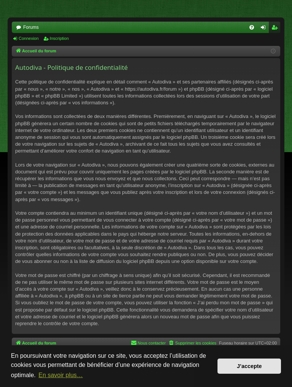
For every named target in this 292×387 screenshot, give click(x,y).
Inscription (59, 38)
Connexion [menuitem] (265, 29)
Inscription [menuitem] (276, 29)
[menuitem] (251, 27)
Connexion (29, 38)
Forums (31, 27)
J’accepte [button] (249, 366)
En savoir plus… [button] (60, 375)
